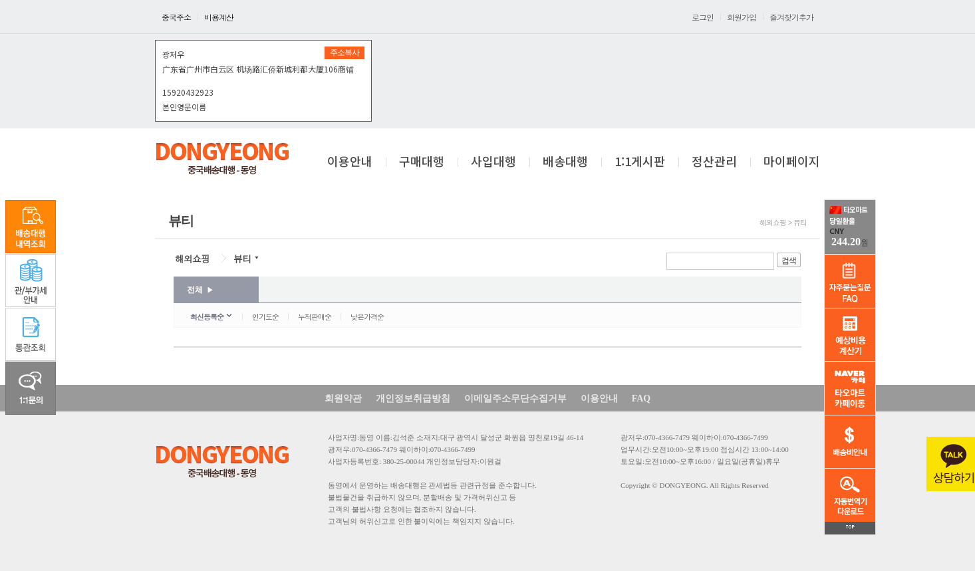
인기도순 (265, 317)
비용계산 (218, 17)
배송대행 (565, 162)
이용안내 (349, 162)
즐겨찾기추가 (791, 17)
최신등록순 (206, 317)
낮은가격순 (367, 317)
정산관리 (714, 162)
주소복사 (344, 52)
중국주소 (176, 17)
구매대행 (421, 162)
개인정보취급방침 (413, 398)
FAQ (641, 398)
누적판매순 (314, 317)
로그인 (703, 17)
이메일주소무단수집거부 (515, 398)
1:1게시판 (640, 162)
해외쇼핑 (192, 258)
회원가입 (741, 17)
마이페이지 (792, 162)
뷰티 (242, 258)
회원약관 (343, 398)
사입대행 (493, 162)
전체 (200, 289)
